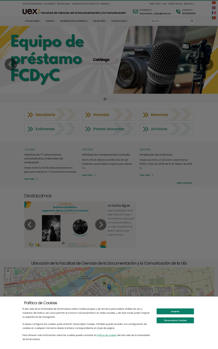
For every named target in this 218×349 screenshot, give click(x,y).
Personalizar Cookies (175, 320)
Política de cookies (107, 335)
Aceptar (175, 311)
